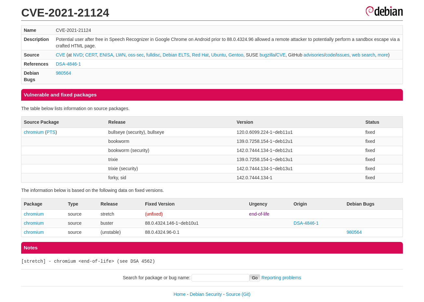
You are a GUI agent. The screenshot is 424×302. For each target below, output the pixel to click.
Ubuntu (218, 54)
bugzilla (267, 54)
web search (363, 54)
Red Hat (200, 54)
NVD (78, 54)
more (383, 54)
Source (233, 294)
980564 (63, 73)
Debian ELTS (176, 54)
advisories (314, 54)
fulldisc (153, 54)
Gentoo (235, 54)
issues (343, 54)
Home (180, 294)
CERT (91, 54)
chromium (34, 132)
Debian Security (206, 294)
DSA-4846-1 (68, 64)
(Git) (246, 294)
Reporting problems (281, 277)
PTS (50, 132)
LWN (121, 54)
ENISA (106, 54)
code (330, 54)
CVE (60, 54)
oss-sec (136, 54)
